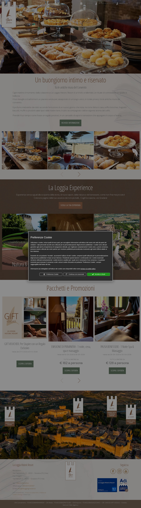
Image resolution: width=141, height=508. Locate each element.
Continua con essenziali (74, 274)
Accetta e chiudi (98, 274)
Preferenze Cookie (50, 274)
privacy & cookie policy (88, 268)
